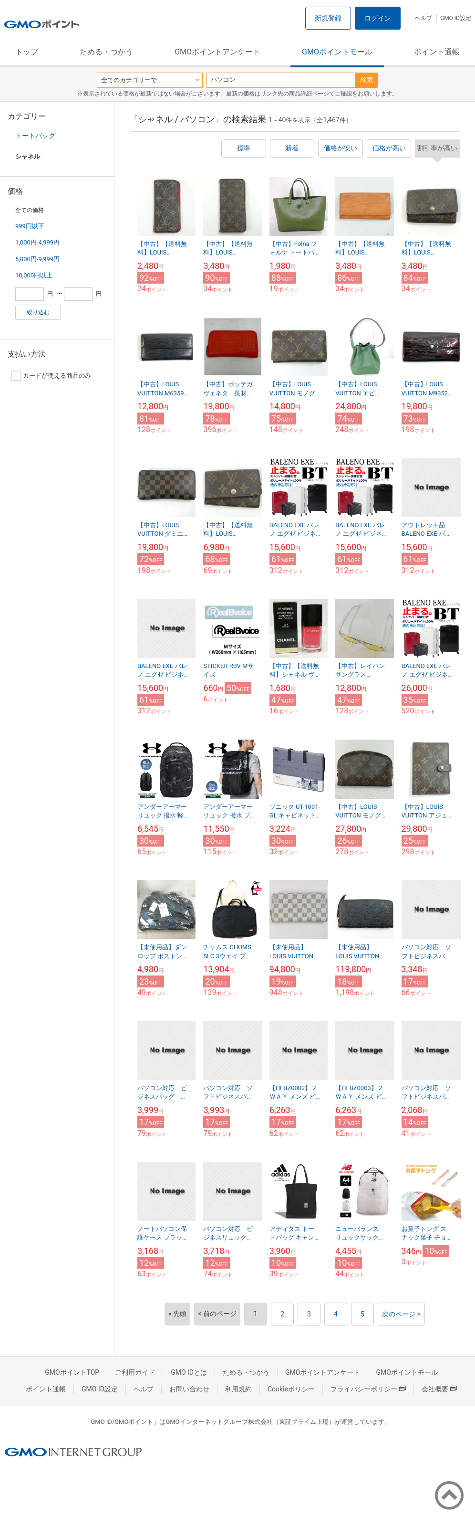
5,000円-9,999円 (37, 259)
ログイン (377, 18)
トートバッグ (35, 135)
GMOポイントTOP (72, 1372)
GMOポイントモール (337, 51)
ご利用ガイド (135, 1372)
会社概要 (439, 1389)
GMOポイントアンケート (217, 51)
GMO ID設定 (455, 18)
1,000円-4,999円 (37, 242)
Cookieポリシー (291, 1389)
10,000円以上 (33, 275)
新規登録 (328, 18)
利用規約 (238, 1389)
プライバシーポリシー (368, 1389)
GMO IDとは (189, 1372)
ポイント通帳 (437, 51)
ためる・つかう (106, 51)
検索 (367, 80)
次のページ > (401, 1314)
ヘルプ (423, 18)
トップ (26, 51)
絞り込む (38, 312)
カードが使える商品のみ (51, 376)
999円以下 (29, 226)
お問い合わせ (189, 1389)
